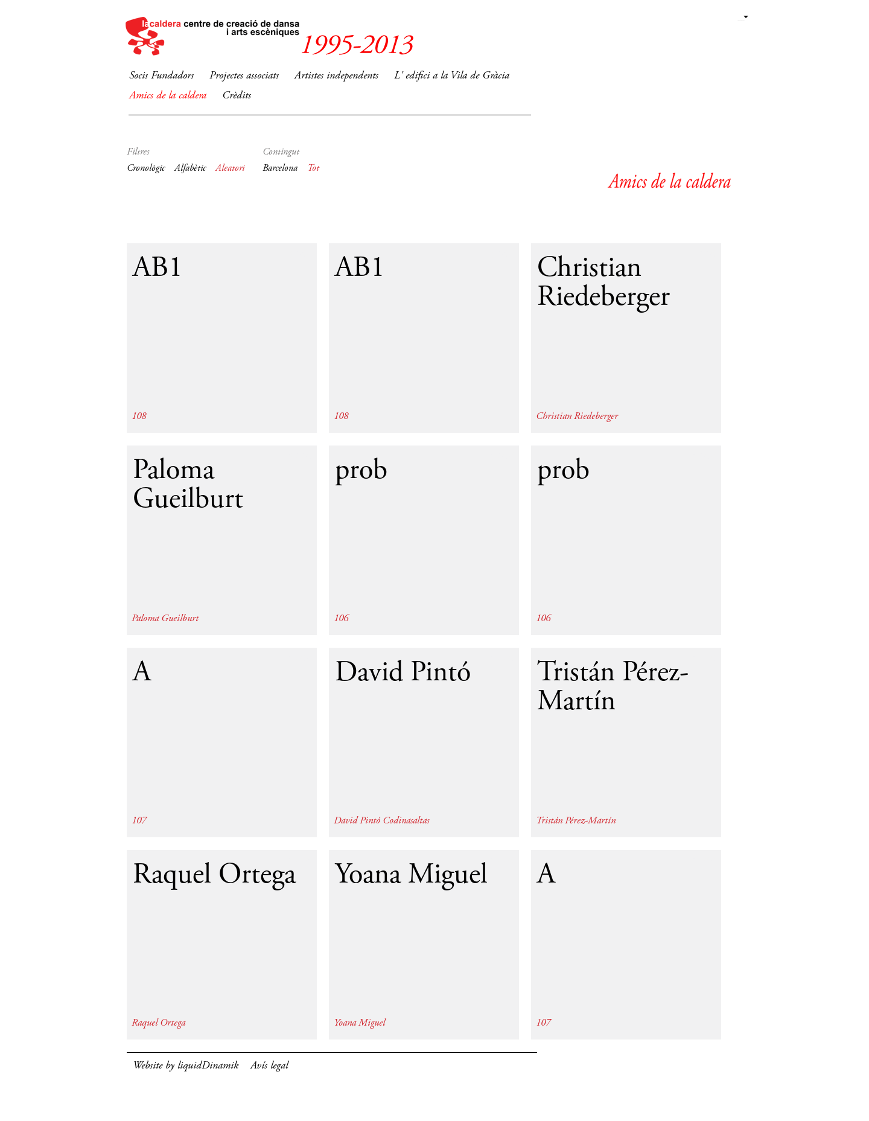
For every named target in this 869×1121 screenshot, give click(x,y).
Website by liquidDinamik (185, 1066)
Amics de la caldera (167, 96)
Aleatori (229, 168)
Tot (313, 168)
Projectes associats (244, 76)
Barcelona (280, 168)
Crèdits (236, 96)
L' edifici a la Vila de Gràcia (451, 76)
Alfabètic (190, 168)
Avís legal (269, 1066)
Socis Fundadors (161, 76)
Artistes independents (336, 76)
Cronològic (146, 168)
